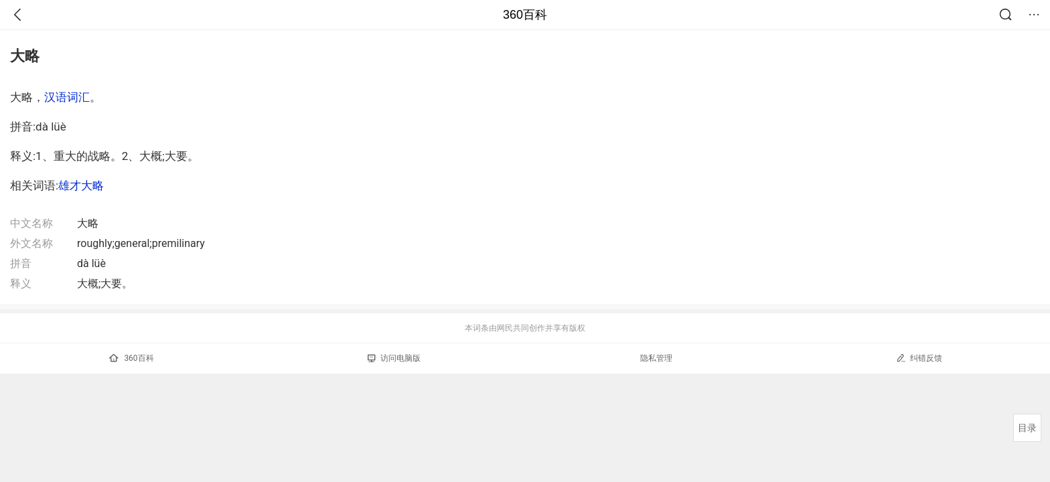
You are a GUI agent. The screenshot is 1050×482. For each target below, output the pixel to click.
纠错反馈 (919, 358)
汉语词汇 (67, 97)
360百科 (525, 14)
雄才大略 (81, 185)
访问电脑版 (394, 358)
